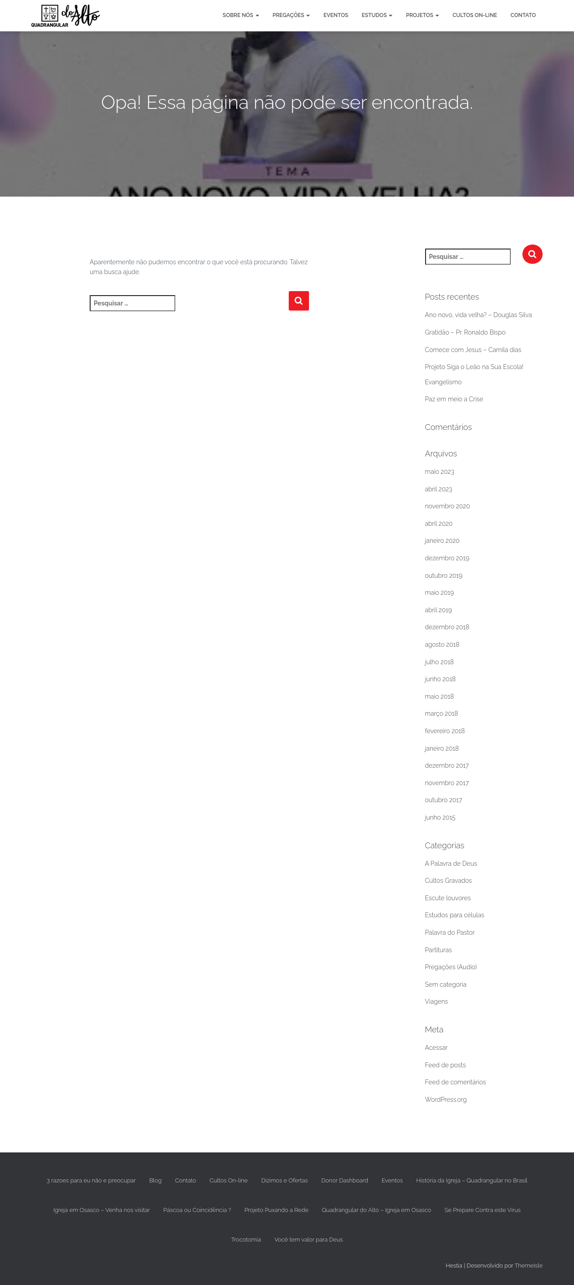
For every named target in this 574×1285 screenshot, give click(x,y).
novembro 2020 (447, 506)
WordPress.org (446, 1099)
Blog (155, 1180)
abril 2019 (438, 610)
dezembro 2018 (447, 627)
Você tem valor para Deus (308, 1239)
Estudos (377, 15)
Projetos (422, 15)
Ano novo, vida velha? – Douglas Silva (478, 314)
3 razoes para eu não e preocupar (91, 1180)
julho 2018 (439, 662)
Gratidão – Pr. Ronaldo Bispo (465, 332)
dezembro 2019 (447, 558)
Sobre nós (241, 15)
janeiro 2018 (442, 748)
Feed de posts (445, 1065)
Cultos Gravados (448, 880)
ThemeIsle (528, 1265)
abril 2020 (439, 523)
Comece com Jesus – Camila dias (473, 349)
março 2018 (441, 713)
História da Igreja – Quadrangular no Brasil (471, 1180)
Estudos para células (454, 915)
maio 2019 (439, 592)
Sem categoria (446, 984)
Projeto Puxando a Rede (276, 1210)
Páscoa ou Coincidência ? (197, 1210)
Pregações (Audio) (451, 967)
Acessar (436, 1047)
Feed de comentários (455, 1082)
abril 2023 (438, 489)
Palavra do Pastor (450, 932)
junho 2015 (440, 817)
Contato (523, 15)
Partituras (438, 950)
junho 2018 (440, 679)
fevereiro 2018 (445, 731)
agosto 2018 (442, 644)
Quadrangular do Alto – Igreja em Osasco (376, 1210)
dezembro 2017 (447, 765)
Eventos (335, 15)
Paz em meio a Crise (454, 399)
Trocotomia (246, 1239)
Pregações (291, 15)
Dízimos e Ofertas (284, 1180)
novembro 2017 (447, 782)
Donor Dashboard (345, 1180)
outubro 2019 (444, 575)
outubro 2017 (443, 800)
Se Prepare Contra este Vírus (482, 1210)
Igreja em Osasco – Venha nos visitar (101, 1210)
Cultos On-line (474, 15)
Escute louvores (448, 898)
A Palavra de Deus (451, 863)
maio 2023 (439, 471)
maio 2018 (439, 696)
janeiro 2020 (442, 540)
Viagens (436, 1001)
